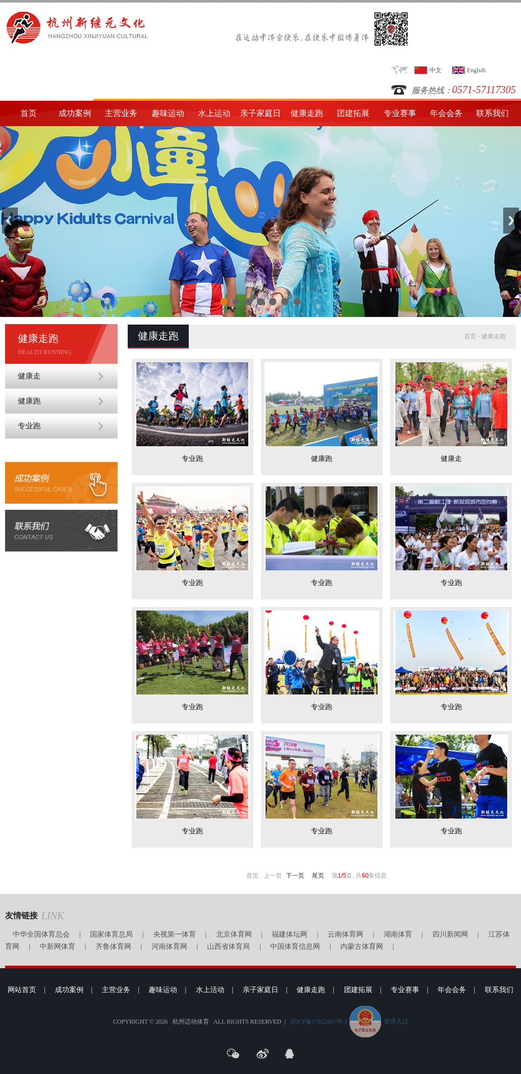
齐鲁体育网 (113, 946)
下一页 (295, 875)
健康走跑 (307, 113)
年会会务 (446, 113)
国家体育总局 (111, 934)
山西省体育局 (228, 946)
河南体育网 (169, 946)
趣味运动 (168, 113)
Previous (10, 221)
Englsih (476, 70)
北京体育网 (234, 934)
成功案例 (75, 113)
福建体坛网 (289, 934)
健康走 (29, 376)
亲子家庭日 (260, 113)
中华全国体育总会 (41, 934)
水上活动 (210, 990)
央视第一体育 (174, 934)
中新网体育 (57, 946)
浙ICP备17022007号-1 (318, 1021)
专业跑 (29, 426)
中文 (435, 70)
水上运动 (214, 113)
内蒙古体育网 (361, 946)
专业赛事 (400, 113)
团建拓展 (353, 113)
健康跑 (29, 401)
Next (511, 221)
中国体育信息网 (295, 946)
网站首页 (22, 990)
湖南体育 (398, 934)
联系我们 (492, 113)
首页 (28, 113)
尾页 (318, 875)
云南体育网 (345, 934)
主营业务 (121, 113)
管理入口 (396, 1021)
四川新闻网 (450, 934)
